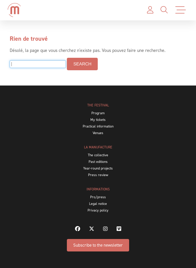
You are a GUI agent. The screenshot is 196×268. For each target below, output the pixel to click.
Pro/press (98, 197)
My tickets (98, 119)
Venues (98, 133)
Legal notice (98, 203)
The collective (98, 155)
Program (98, 113)
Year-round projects (98, 168)
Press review (98, 175)
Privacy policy (98, 210)
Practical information (98, 126)
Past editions (98, 161)
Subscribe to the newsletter (98, 245)
